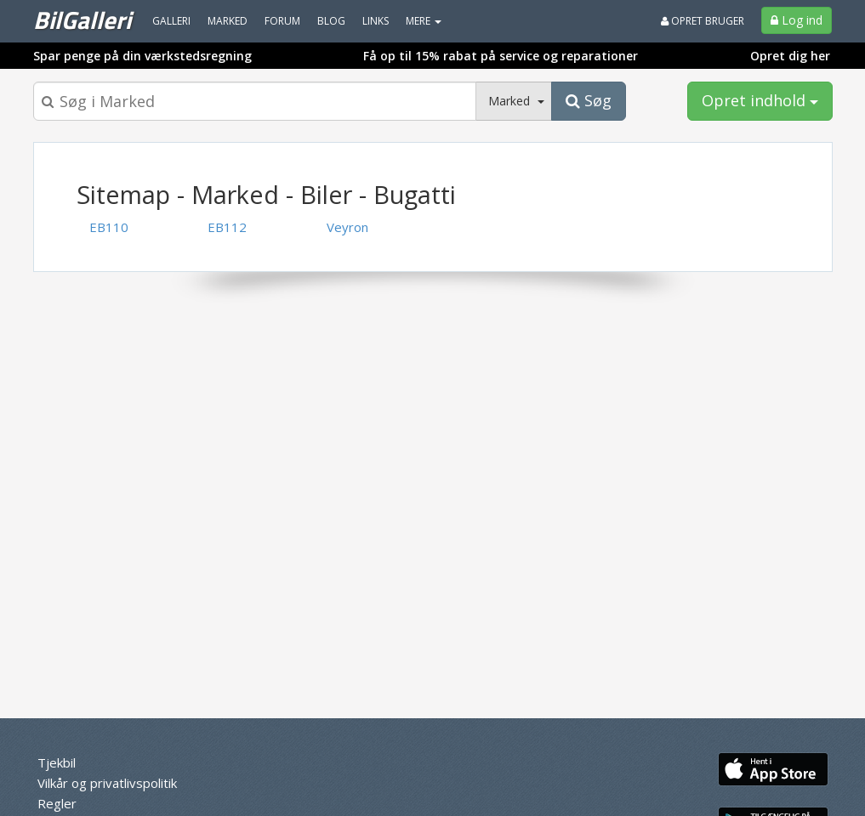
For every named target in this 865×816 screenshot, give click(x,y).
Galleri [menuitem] (171, 21)
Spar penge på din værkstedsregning (142, 56)
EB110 (108, 226)
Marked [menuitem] (228, 21)
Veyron (347, 226)
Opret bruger (702, 21)
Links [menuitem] (375, 21)
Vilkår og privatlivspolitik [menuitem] (107, 782)
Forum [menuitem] (282, 21)
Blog (331, 21)
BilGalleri (82, 19)
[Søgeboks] (255, 101)
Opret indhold (760, 100)
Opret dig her (790, 56)
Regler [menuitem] (57, 803)
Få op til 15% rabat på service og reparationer (500, 56)
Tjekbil (56, 762)
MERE (423, 21)
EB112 (227, 226)
